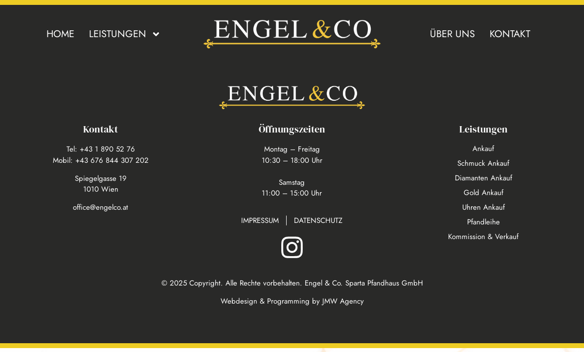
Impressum (260, 220)
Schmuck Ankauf (483, 163)
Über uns (452, 34)
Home (60, 34)
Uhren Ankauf (483, 207)
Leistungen (125, 34)
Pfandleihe (483, 222)
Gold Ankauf (483, 193)
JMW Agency (343, 301)
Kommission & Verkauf (483, 237)
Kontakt (510, 34)
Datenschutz (318, 220)
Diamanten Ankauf (483, 178)
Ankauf (483, 149)
